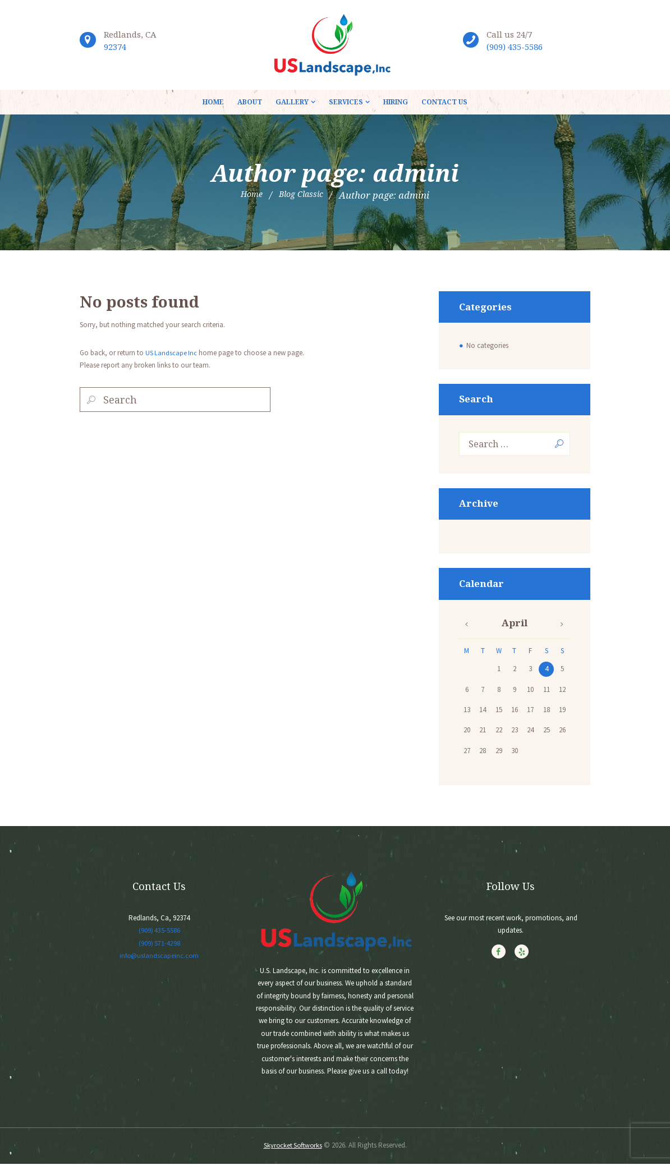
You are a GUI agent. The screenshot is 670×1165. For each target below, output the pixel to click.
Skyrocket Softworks (292, 1146)
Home (248, 195)
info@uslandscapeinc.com (159, 956)
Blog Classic (303, 195)
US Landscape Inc (171, 352)
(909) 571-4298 (159, 944)
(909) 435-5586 (515, 46)
